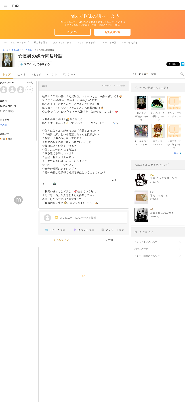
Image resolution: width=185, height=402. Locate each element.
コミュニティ (17, 50)
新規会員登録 (112, 32)
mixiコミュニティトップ (16, 42)
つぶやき (21, 74)
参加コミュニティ (62, 42)
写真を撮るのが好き (162, 213)
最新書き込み (41, 42)
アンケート (69, 74)
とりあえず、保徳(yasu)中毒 (141, 116)
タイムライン (61, 240)
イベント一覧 (110, 42)
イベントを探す (130, 42)
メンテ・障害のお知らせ (147, 256)
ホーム (6, 50)
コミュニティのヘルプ (145, 242)
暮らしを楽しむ (159, 195)
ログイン (72, 32)
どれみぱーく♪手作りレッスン (158, 116)
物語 (10, 139)
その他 (29, 50)
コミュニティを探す (87, 42)
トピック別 (106, 240)
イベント (52, 74)
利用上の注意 (141, 249)
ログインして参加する (37, 64)
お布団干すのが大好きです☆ (174, 144)
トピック (36, 74)
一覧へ (175, 153)
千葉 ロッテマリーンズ (163, 178)
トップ (6, 74)
